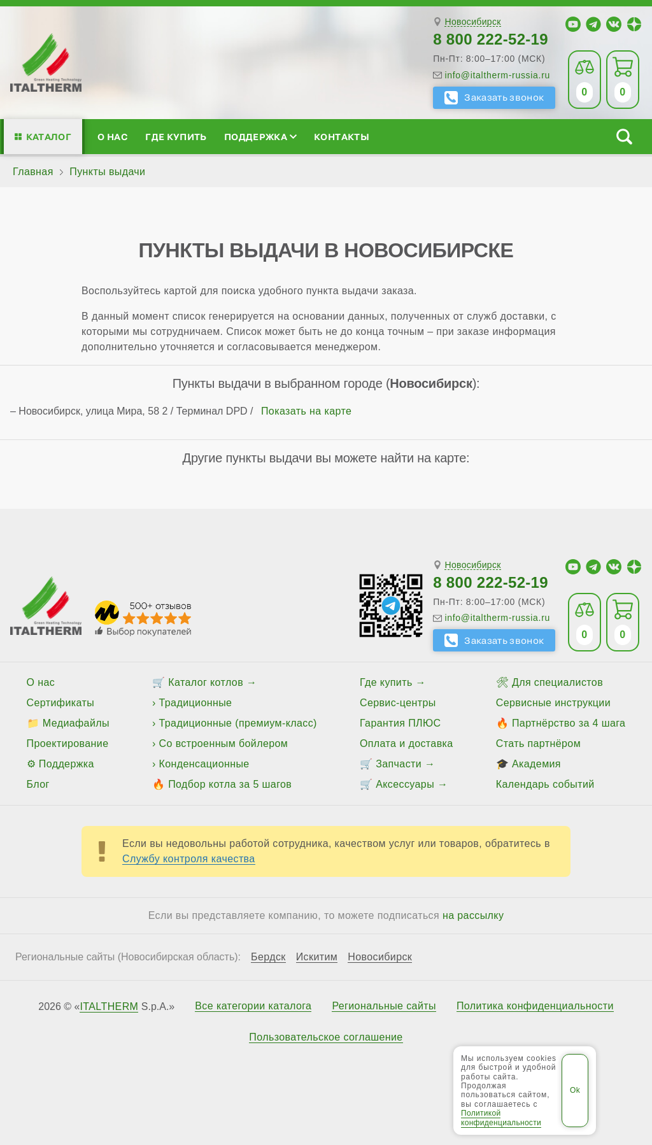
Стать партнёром (538, 743)
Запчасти (399, 763)
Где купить (175, 136)
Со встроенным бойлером (223, 743)
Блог (38, 784)
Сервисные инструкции (553, 702)
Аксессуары (405, 784)
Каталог (48, 136)
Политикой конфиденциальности (501, 1118)
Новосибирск (472, 22)
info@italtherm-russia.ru (497, 75)
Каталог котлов (205, 682)
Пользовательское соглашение (325, 1037)
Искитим (317, 957)
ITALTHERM (109, 1006)
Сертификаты (61, 702)
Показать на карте (306, 411)
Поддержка (260, 136)
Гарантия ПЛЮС (400, 723)
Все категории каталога (253, 1006)
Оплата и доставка (406, 743)
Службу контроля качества (188, 858)
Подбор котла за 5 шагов (230, 784)
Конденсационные (204, 763)
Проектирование (68, 743)
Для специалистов (557, 682)
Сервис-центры (398, 702)
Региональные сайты (384, 1006)
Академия (536, 763)
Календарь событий (545, 784)
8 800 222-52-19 (490, 39)
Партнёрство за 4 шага (568, 723)
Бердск (268, 957)
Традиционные (195, 702)
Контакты (341, 136)
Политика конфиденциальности (535, 1006)
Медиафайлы (76, 723)
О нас (112, 136)
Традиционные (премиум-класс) (238, 723)
